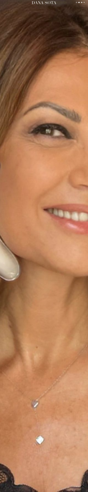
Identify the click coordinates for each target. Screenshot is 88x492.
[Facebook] (81, 2)
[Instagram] (76, 2)
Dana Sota (44, 3)
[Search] (84, 2)
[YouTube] (79, 2)
